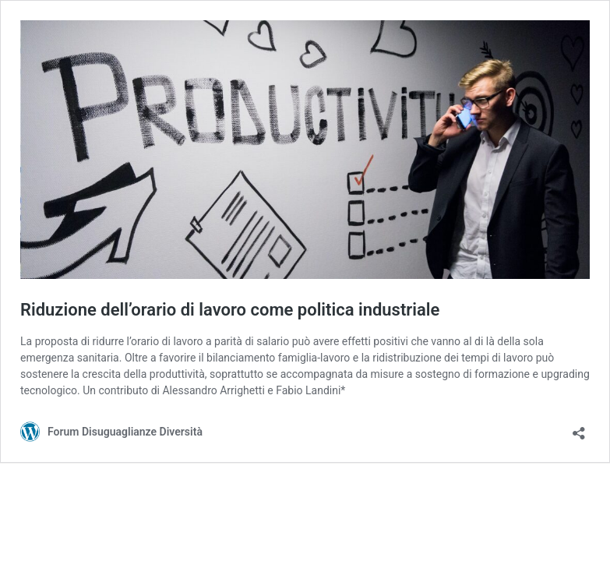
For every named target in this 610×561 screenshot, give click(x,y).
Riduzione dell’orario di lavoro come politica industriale (229, 309)
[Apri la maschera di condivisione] (579, 428)
